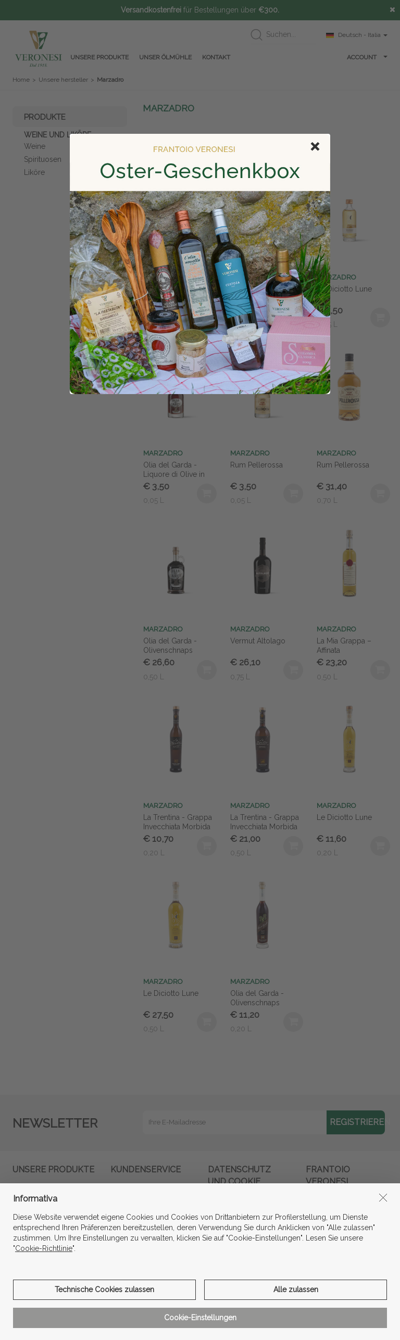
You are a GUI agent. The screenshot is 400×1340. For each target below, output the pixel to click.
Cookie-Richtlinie (43, 1321)
